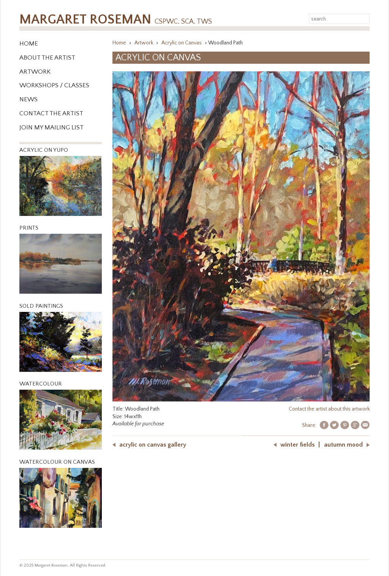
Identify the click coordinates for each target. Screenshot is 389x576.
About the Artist (47, 57)
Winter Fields (297, 444)
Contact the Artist (51, 113)
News (28, 99)
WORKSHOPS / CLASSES (54, 85)
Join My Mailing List (51, 127)
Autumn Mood (343, 444)
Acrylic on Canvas (182, 43)
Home (28, 43)
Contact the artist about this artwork (329, 409)
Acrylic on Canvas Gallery (152, 444)
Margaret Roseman (115, 19)
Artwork (35, 71)
